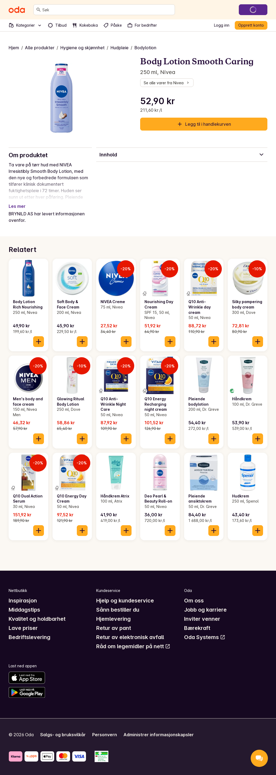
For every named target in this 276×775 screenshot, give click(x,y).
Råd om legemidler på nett (133, 646)
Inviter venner (202, 619)
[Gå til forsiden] (17, 9)
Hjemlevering (113, 619)
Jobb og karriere (205, 609)
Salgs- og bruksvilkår (63, 734)
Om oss (194, 600)
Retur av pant (113, 628)
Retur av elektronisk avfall (130, 637)
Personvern (104, 734)
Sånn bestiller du (117, 609)
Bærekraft (197, 628)
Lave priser (23, 628)
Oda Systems (204, 637)
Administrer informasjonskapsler (158, 734)
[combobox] (107, 10)
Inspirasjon (23, 600)
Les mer (17, 206)
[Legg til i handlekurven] (38, 341)
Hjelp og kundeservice (125, 600)
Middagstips (24, 609)
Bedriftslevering (29, 637)
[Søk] (38, 9)
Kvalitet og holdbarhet (37, 619)
